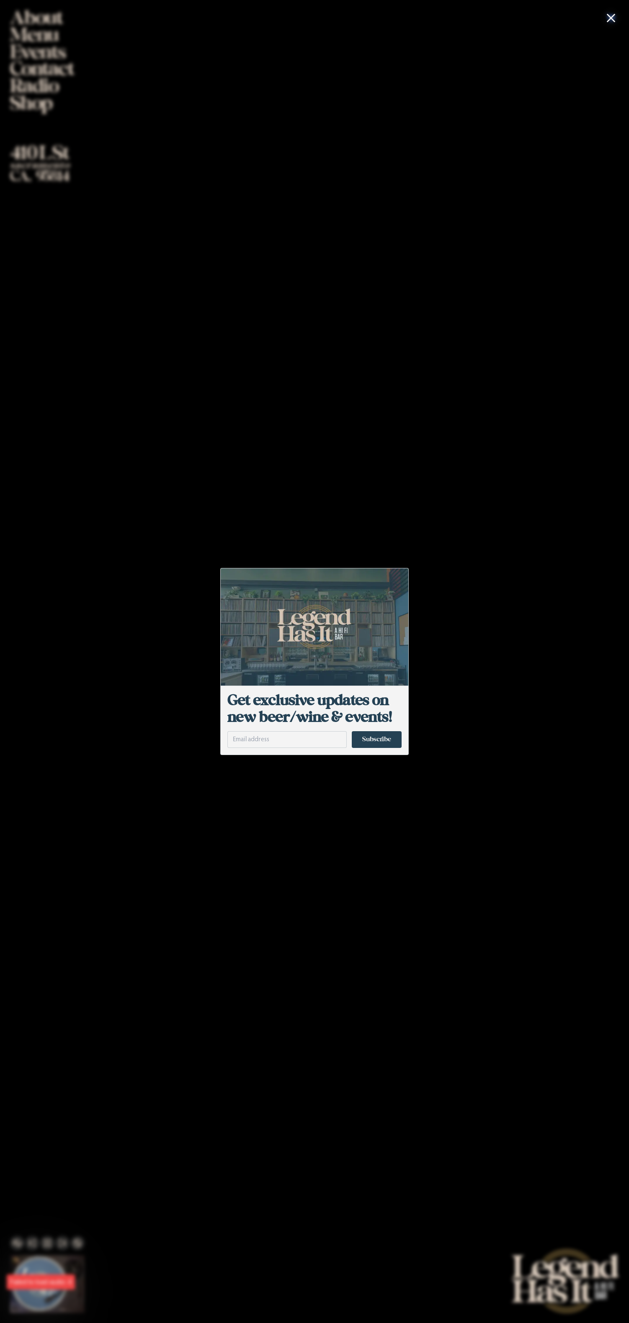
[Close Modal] (611, 18)
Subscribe (376, 739)
